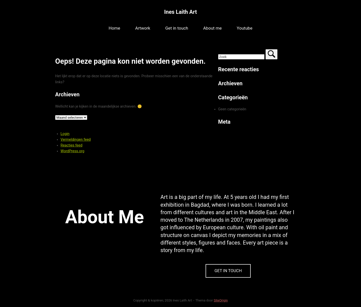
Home (114, 28)
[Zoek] (271, 54)
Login (65, 134)
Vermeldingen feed (76, 139)
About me (212, 28)
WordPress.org (72, 151)
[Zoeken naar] (241, 56)
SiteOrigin (221, 300)
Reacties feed (71, 145)
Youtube (244, 28)
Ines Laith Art (180, 12)
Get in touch (176, 28)
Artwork (142, 28)
